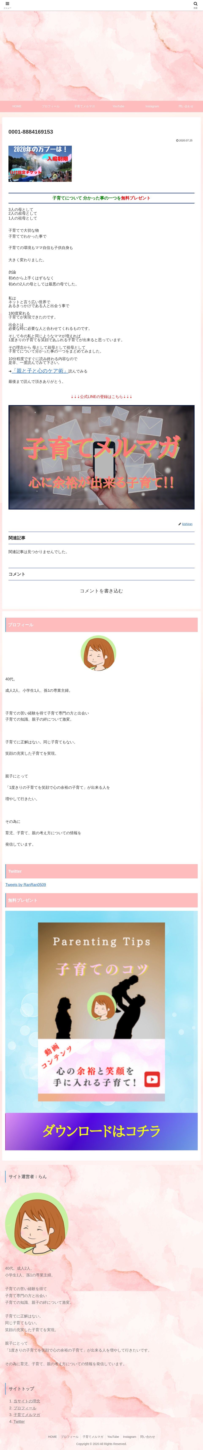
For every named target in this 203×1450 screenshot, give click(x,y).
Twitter (19, 1422)
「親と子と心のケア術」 (40, 371)
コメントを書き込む (101, 590)
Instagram (130, 1437)
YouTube (113, 1437)
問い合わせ (148, 1437)
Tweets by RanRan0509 (25, 885)
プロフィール (25, 1408)
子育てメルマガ (27, 1415)
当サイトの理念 (27, 1401)
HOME (51, 1437)
